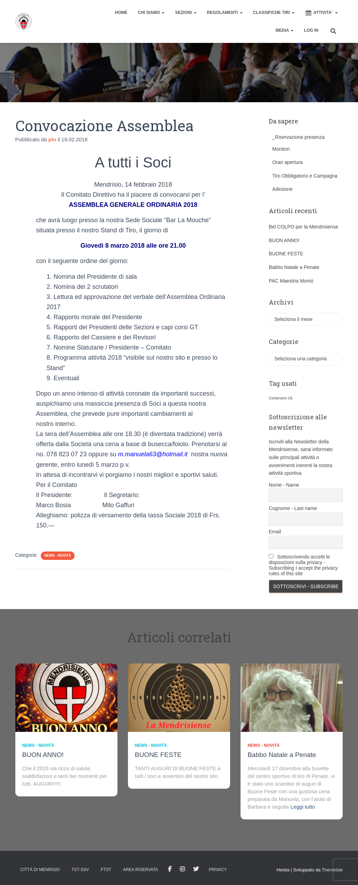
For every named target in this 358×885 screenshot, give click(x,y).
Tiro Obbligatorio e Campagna (304, 176)
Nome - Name (284, 485)
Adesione (282, 189)
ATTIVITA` (321, 12)
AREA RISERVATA (140, 869)
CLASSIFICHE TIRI (274, 12)
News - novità (57, 555)
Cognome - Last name (293, 508)
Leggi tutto (303, 807)
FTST (106, 869)
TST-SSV (80, 869)
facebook (170, 869)
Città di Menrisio (40, 869)
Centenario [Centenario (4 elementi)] (280, 398)
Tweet (196, 869)
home (121, 12)
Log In (311, 30)
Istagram (182, 869)
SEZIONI (185, 12)
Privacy (218, 869)
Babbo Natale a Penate (294, 267)
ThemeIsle (332, 869)
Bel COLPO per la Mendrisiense (303, 227)
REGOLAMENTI (225, 12)
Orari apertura (287, 162)
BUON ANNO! (284, 240)
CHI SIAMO (151, 12)
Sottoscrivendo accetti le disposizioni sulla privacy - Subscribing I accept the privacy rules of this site (303, 565)
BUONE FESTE (286, 253)
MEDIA (285, 30)
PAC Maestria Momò (291, 281)
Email (275, 531)
